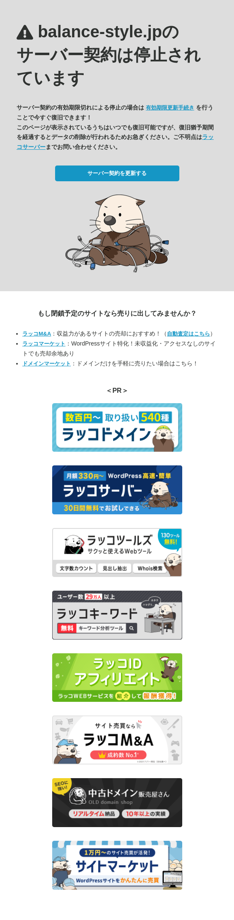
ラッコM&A (36, 334)
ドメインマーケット (46, 363)
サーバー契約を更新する (117, 173)
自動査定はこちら (188, 334)
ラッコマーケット (43, 344)
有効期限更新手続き (170, 108)
